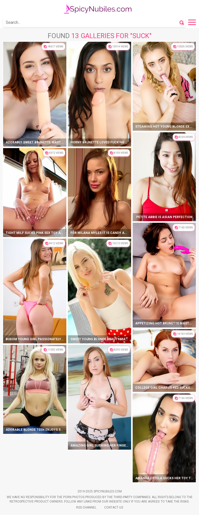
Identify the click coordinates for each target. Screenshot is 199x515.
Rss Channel (86, 507)
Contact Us (113, 507)
